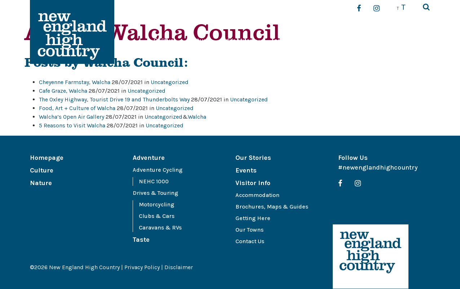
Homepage (46, 158)
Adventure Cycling (157, 169)
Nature (199, 40)
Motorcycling (156, 204)
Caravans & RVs (160, 227)
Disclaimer (178, 267)
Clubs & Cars (156, 216)
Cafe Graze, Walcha (63, 90)
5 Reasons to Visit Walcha (72, 125)
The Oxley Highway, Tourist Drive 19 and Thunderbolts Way (114, 99)
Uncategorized (170, 82)
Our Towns (249, 229)
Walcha (197, 116)
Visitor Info (401, 40)
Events (362, 40)
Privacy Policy (142, 267)
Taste (279, 40)
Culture (165, 40)
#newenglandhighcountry (378, 167)
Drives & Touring (155, 192)
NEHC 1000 (154, 181)
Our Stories (316, 40)
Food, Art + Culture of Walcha (77, 108)
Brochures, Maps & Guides (271, 206)
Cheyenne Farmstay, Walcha (74, 82)
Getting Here (252, 218)
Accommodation (257, 195)
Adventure (237, 40)
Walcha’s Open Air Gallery (71, 116)
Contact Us (249, 241)
